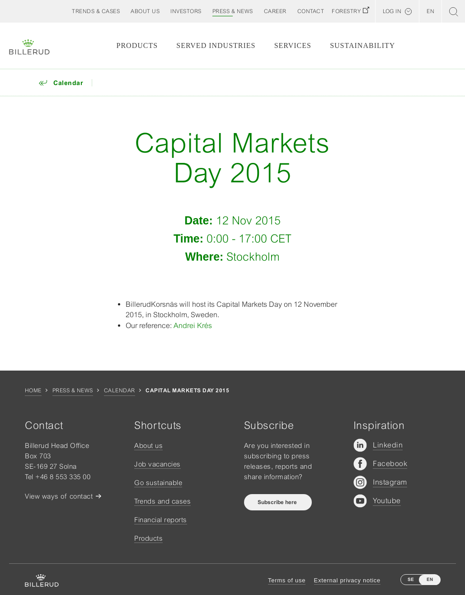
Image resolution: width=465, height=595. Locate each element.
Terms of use (286, 580)
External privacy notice (347, 580)
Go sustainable (158, 482)
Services (292, 45)
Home (33, 390)
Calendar (119, 390)
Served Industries (215, 45)
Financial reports (160, 520)
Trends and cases (162, 501)
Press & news (72, 390)
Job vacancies (157, 464)
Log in (392, 11)
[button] (145, 11)
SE (411, 579)
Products (137, 45)
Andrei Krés (193, 325)
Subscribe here (278, 502)
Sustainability (362, 45)
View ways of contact (59, 496)
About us (148, 445)
